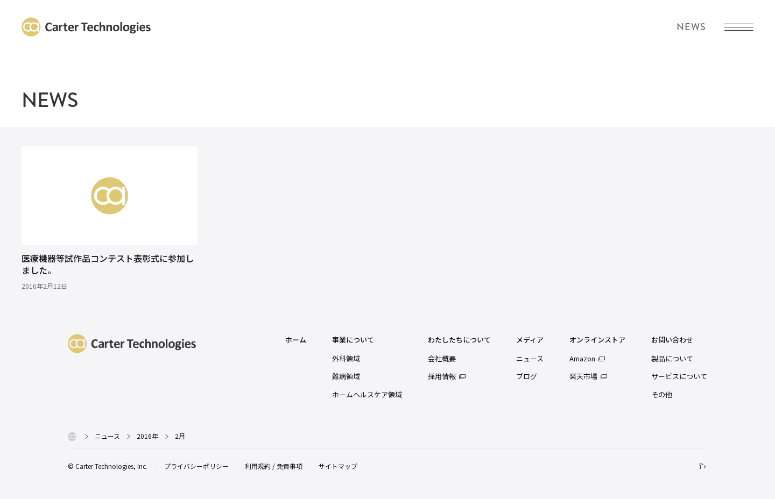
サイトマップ (338, 466)
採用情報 (442, 376)
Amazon (582, 358)
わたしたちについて (459, 340)
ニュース (530, 358)
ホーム (295, 340)
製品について (672, 358)
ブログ (526, 376)
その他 (661, 394)
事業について (353, 340)
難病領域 (346, 376)
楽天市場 (583, 376)
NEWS (50, 100)
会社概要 (442, 358)
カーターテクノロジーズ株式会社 (86, 27)
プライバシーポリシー (196, 466)
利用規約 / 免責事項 (273, 466)
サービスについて (679, 376)
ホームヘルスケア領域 (367, 394)
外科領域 (346, 358)
